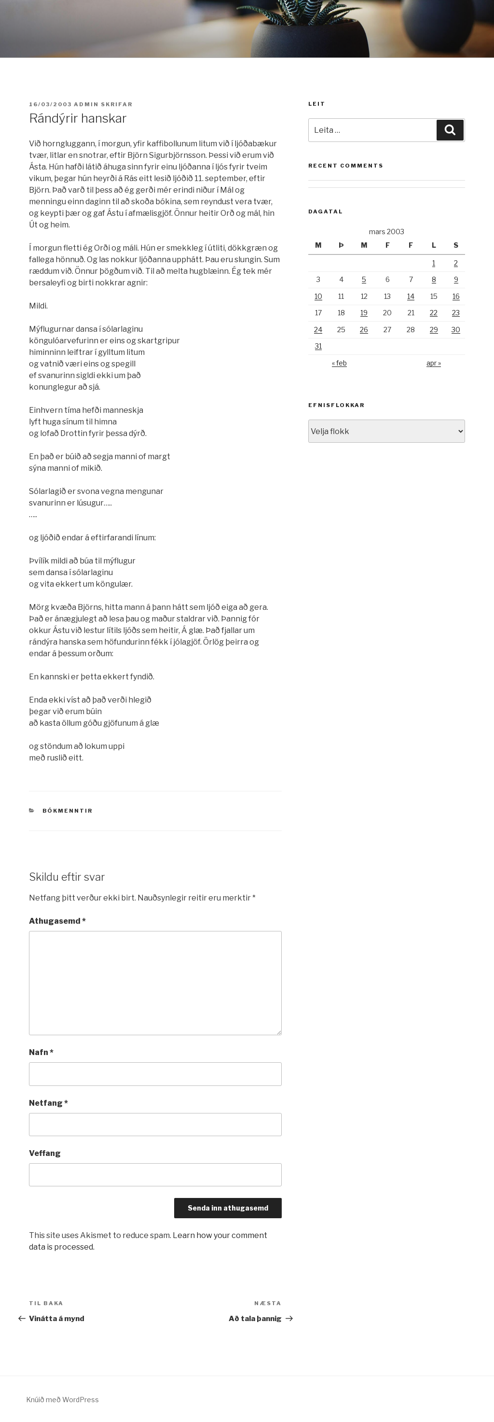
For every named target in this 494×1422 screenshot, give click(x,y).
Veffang (45, 1153)
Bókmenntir (67, 810)
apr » (433, 363)
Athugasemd (57, 921)
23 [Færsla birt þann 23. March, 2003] (456, 313)
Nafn (41, 1052)
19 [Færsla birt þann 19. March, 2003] (364, 313)
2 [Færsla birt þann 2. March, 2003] (456, 263)
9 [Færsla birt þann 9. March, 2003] (456, 279)
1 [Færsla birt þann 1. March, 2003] (433, 263)
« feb (339, 363)
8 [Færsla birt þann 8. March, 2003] (434, 279)
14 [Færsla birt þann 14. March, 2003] (410, 296)
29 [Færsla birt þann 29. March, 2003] (434, 329)
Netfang (48, 1103)
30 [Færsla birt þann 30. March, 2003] (456, 329)
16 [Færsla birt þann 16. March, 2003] (456, 296)
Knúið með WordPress (62, 1399)
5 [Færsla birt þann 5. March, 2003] (364, 279)
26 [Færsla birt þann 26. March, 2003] (364, 329)
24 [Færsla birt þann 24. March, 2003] (318, 329)
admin (86, 104)
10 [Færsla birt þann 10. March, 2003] (318, 296)
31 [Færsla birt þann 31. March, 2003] (318, 346)
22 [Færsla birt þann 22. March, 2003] (434, 313)
